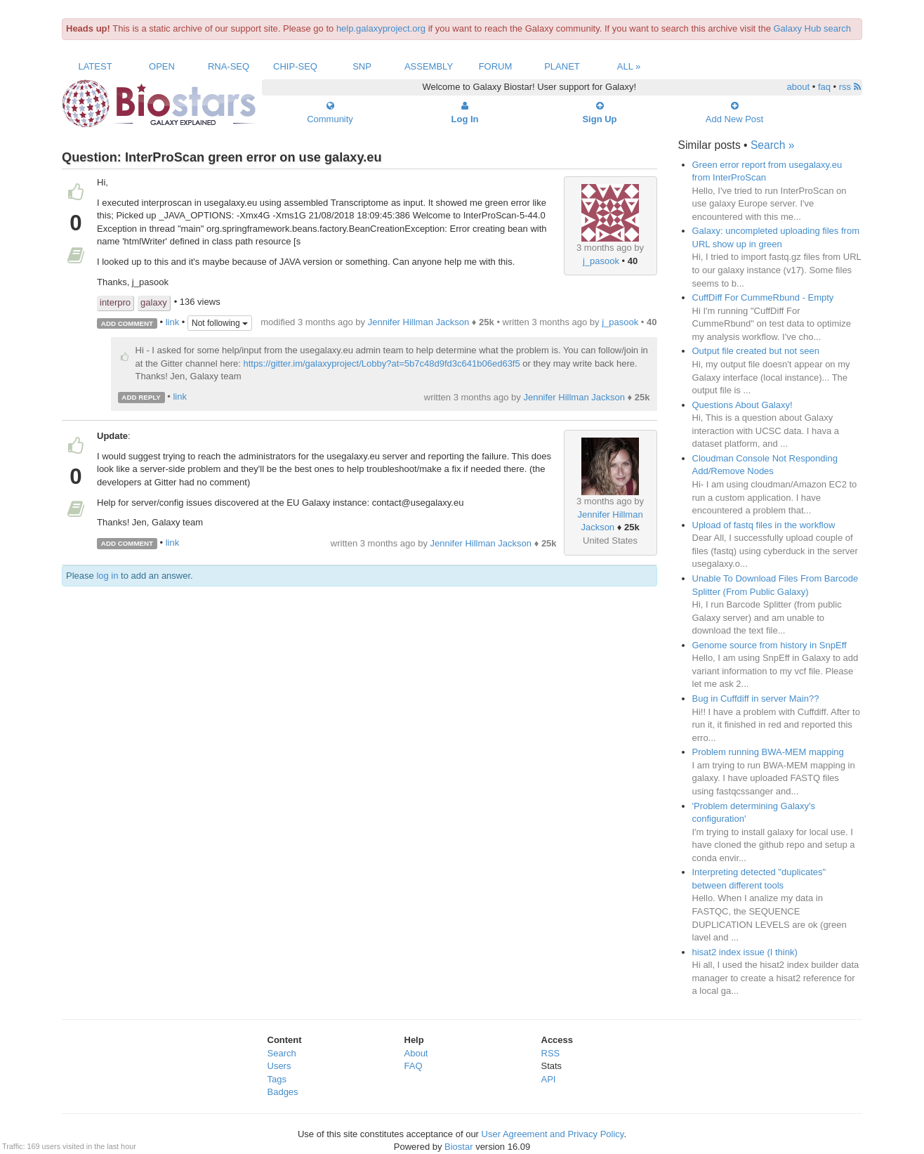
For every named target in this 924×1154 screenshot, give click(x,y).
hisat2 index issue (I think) (745, 952)
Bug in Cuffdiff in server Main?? (755, 698)
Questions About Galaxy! (742, 405)
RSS (550, 1053)
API (548, 1079)
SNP (361, 66)
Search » (772, 145)
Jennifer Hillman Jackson (419, 322)
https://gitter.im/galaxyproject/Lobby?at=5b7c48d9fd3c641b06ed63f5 (381, 363)
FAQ (413, 1066)
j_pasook (601, 261)
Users (279, 1066)
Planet (562, 66)
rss (850, 86)
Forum (496, 66)
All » (629, 66)
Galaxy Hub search (813, 28)
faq (824, 86)
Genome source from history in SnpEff (769, 645)
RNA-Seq (228, 66)
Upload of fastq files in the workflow (764, 525)
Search (282, 1053)
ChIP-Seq (295, 66)
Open (162, 66)
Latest (95, 66)
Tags (277, 1079)
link (173, 322)
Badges (283, 1092)
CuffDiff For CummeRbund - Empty (763, 297)
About (416, 1053)
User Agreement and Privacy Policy (553, 1134)
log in (107, 575)
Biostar (458, 1146)
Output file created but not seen (755, 351)
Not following (220, 323)
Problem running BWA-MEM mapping (768, 752)
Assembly (428, 66)
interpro (115, 302)
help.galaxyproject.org (380, 28)
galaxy (153, 302)
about (798, 86)
